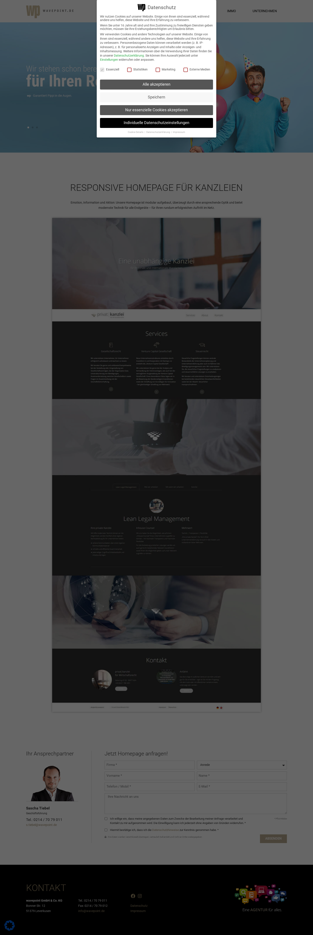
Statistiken (137, 69)
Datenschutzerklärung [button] (158, 132)
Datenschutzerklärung (129, 55)
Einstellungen (109, 59)
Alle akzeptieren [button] (156, 84)
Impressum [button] (179, 132)
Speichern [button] (156, 97)
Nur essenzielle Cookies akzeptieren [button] (156, 110)
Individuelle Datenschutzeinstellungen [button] (156, 123)
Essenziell (109, 69)
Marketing (165, 69)
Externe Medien (196, 69)
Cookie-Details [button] (136, 132)
